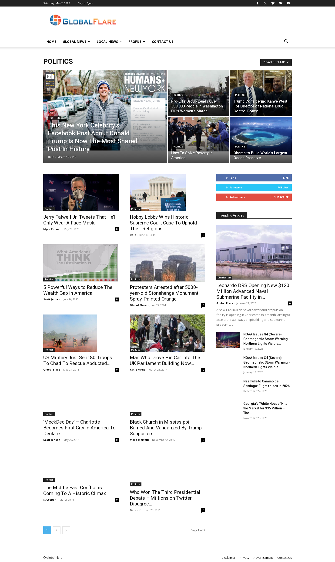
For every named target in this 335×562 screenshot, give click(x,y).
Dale (51, 157)
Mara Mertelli (139, 440)
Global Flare (138, 305)
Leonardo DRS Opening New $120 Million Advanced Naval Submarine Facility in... (252, 291)
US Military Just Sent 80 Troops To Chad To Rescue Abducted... (77, 360)
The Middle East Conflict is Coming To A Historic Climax (74, 490)
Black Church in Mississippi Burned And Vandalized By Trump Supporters (166, 427)
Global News (76, 41)
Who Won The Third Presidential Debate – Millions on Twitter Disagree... (165, 498)
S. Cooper (49, 499)
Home (51, 41)
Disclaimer (228, 558)
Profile (136, 41)
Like (285, 177)
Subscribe (281, 197)
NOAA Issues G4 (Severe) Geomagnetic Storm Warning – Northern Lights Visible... (267, 338)
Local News (109, 41)
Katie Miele (137, 369)
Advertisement (263, 558)
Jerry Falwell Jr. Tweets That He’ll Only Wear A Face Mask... (80, 220)
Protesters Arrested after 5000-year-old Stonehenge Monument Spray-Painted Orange (164, 293)
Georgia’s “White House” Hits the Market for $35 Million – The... (265, 408)
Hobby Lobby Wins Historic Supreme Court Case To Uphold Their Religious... (163, 222)
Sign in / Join (85, 3)
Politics (55, 118)
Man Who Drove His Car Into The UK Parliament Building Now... (165, 360)
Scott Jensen (51, 299)
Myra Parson (51, 229)
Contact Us (162, 41)
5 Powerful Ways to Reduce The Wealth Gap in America (77, 290)
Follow (283, 187)
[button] (286, 42)
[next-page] (66, 530)
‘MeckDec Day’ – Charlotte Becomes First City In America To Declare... (79, 417)
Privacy (244, 558)
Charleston (224, 277)
